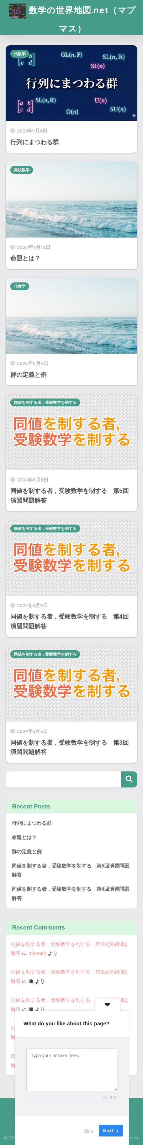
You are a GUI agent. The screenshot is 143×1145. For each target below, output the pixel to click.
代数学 (20, 53)
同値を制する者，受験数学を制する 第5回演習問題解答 (70, 870)
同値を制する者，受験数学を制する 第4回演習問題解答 (70, 893)
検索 (129, 779)
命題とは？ (24, 837)
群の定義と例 (27, 851)
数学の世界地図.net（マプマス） (72, 17)
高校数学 (22, 169)
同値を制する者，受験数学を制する (45, 402)
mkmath (37, 953)
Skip (88, 1130)
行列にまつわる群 (32, 823)
